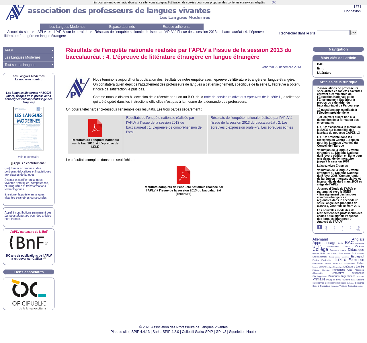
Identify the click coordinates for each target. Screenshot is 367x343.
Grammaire (318, 263)
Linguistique (338, 267)
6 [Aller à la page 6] (359, 227)
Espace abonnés (122, 27)
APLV (42, 32)
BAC (349, 242)
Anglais (358, 239)
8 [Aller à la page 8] (334, 230)
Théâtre (343, 286)
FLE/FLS (340, 259)
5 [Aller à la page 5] (351, 227)
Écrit (320, 68)
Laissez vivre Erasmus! (333, 165)
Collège (320, 249)
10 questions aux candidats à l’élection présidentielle (337, 111)
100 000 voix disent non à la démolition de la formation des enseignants (338, 120)
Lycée (360, 266)
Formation (356, 260)
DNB (323, 253)
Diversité (316, 253)
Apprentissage (324, 243)
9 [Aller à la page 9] (342, 230)
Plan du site (120, 332)
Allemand (320, 239)
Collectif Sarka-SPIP (197, 332)
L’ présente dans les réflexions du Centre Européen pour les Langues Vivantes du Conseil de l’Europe (338, 141)
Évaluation (326, 260)
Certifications (333, 246)
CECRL (317, 246)
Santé (353, 280)
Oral (350, 269)
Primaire (319, 279)
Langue (315, 267)
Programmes (333, 279)
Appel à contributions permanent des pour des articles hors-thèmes (28, 215)
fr (357, 5)
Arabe (340, 243)
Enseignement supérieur (339, 257)
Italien (360, 263)
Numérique (338, 269)
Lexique (330, 267)
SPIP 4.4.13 (140, 332)
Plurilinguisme (320, 276)
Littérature (324, 72)
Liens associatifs (29, 272)
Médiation (316, 270)
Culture (343, 250)
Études (316, 260)
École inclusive (344, 253)
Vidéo (360, 286)
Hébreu (328, 263)
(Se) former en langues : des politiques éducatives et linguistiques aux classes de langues (28, 171)
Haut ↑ (252, 332)
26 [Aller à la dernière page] (358, 230)
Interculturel (349, 263)
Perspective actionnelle (347, 273)
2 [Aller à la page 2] (326, 227)
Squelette (236, 332)
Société (316, 286)
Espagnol (357, 256)
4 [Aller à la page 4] (342, 227)
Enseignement (320, 256)
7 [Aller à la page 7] (326, 230)
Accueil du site (18, 32)
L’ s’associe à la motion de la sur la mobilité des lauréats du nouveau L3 (339, 130)
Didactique (356, 250)
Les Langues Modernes (67, 27)
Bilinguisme (359, 243)
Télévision (335, 286)
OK (274, 2)
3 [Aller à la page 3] (334, 227)
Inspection (337, 263)
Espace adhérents (176, 27)
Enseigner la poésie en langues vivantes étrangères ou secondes (26, 196)
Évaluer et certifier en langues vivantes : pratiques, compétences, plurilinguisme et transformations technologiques (27, 184)
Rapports (346, 280)
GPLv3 (221, 332)
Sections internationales (335, 283)
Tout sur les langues (20, 65)
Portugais (360, 276)
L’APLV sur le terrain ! (70, 32)
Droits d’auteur (331, 253)
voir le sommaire (28, 156)
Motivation (326, 270)
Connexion (352, 11)
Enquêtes (360, 253)
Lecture (322, 267)
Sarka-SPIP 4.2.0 (166, 332)
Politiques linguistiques (341, 276)
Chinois (347, 246)
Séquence (359, 283)
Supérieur (325, 286)
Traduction (353, 286)
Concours (334, 250)
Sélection (350, 283)
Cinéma (359, 246)
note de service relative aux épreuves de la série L (242, 97)
